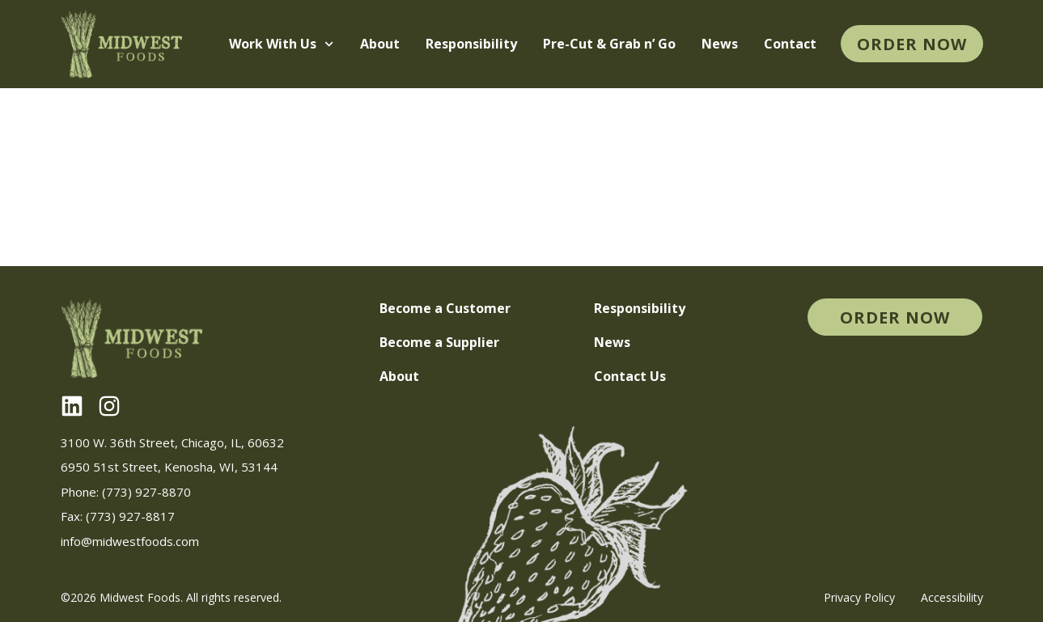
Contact (790, 44)
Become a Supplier (439, 342)
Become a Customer (445, 308)
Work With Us (281, 43)
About (380, 44)
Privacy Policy (859, 597)
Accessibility (952, 597)
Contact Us (630, 376)
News (720, 44)
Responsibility (471, 44)
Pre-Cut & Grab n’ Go (609, 44)
